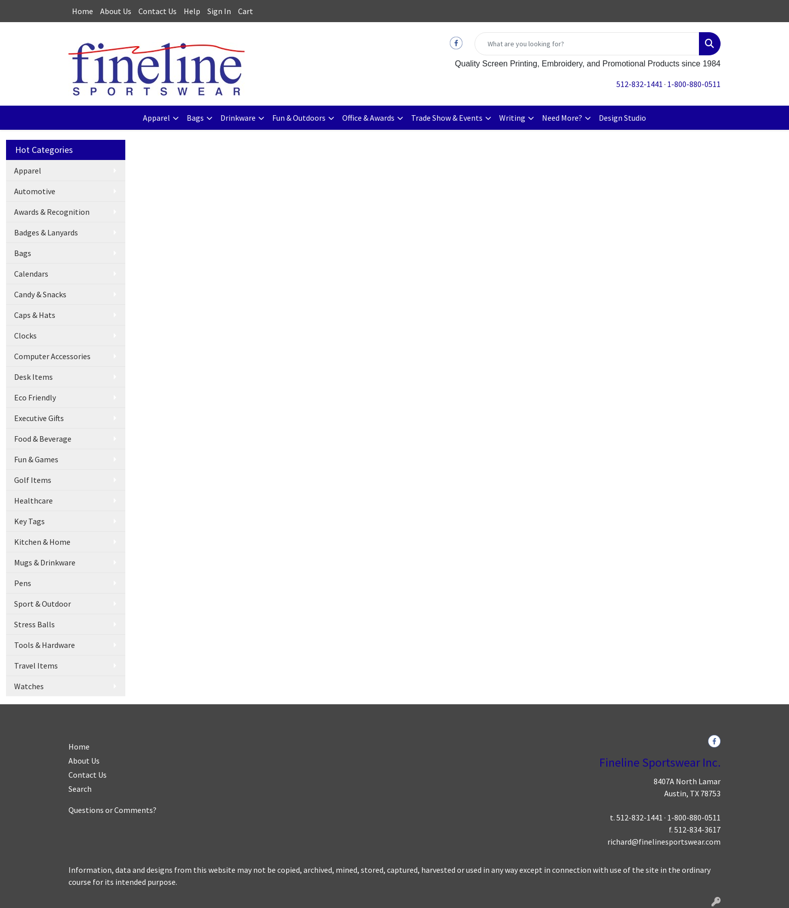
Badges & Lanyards (46, 232)
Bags (195, 118)
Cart (245, 11)
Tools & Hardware (44, 645)
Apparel (156, 118)
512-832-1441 (639, 84)
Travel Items (36, 666)
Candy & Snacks (40, 294)
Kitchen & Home (42, 542)
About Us (115, 11)
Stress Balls (34, 624)
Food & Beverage (42, 439)
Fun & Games (36, 459)
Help (192, 11)
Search (80, 789)
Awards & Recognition (52, 212)
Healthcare (33, 501)
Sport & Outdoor (42, 604)
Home (82, 11)
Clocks (25, 336)
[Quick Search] (587, 43)
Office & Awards (368, 118)
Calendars (31, 274)
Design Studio (622, 118)
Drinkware (238, 118)
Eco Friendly (35, 397)
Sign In (219, 11)
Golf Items (32, 480)
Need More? (562, 118)
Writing (512, 118)
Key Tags (29, 521)
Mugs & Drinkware (44, 562)
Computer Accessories (52, 356)
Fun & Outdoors (299, 118)
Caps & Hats (34, 315)
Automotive (34, 191)
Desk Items (33, 377)
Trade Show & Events (447, 118)
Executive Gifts (39, 418)
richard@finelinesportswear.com (664, 842)
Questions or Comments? (112, 810)
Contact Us (157, 11)
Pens (22, 583)
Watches (29, 686)
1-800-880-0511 (694, 84)
